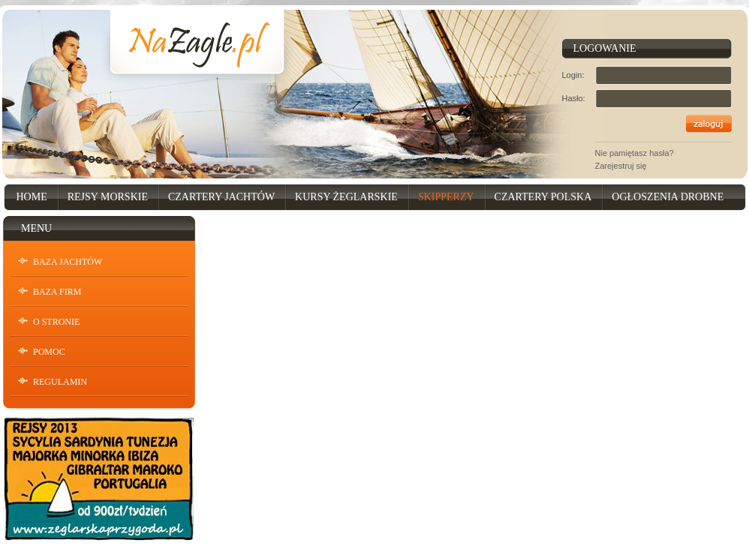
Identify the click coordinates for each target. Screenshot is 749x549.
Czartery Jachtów (221, 196)
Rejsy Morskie (108, 196)
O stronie (56, 321)
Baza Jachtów (67, 261)
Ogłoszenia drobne (667, 196)
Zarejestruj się (621, 165)
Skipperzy (446, 196)
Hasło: (573, 98)
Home (32, 196)
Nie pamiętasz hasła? (634, 153)
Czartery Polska (543, 196)
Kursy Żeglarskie (346, 196)
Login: (573, 75)
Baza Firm (57, 291)
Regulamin (60, 381)
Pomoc (49, 351)
